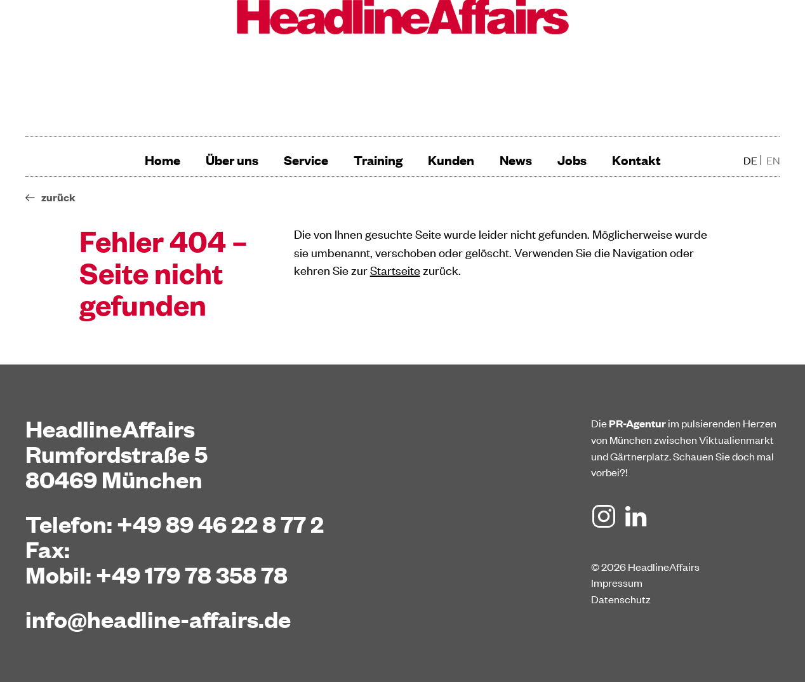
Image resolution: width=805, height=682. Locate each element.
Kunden (451, 159)
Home (162, 159)
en (773, 160)
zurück (58, 197)
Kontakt (636, 159)
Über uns (232, 159)
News (516, 159)
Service (306, 159)
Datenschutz (621, 599)
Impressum (616, 582)
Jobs (572, 159)
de (750, 160)
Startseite (395, 269)
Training (378, 159)
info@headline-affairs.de (158, 618)
